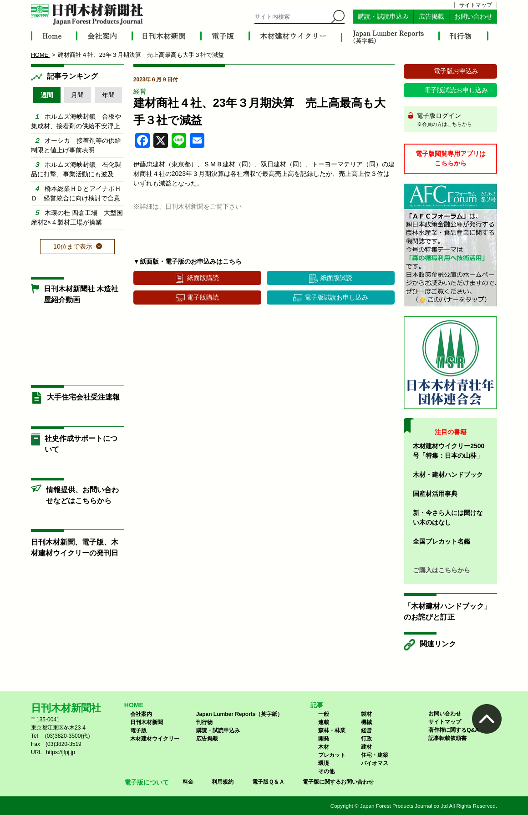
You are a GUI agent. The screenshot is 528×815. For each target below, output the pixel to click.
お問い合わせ (473, 16)
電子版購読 (203, 297)
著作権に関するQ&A (453, 730)
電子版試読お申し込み (336, 297)
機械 (366, 722)
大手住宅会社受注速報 (83, 397)
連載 (323, 722)
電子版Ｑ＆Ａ (268, 782)
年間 (108, 95)
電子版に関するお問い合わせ (338, 782)
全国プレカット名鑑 (441, 541)
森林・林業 (331, 730)
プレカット (331, 755)
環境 (323, 763)
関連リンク (438, 644)
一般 (323, 714)
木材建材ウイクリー (154, 738)
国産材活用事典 (435, 493)
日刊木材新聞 (146, 722)
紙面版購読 (203, 277)
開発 (323, 738)
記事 (316, 705)
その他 (326, 771)
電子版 (138, 730)
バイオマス (374, 763)
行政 (366, 738)
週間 (47, 95)
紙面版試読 (336, 277)
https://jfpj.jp (60, 752)
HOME (133, 705)
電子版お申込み (456, 71)
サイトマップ (475, 5)
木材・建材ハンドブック (448, 474)
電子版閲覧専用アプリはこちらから (451, 158)
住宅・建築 (374, 755)
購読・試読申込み (383, 16)
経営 (139, 91)
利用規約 (223, 782)
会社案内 (141, 714)
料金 (188, 782)
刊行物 (204, 722)
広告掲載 (431, 16)
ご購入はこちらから (441, 570)
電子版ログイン (453, 120)
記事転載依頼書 (447, 738)
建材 (366, 747)
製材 (366, 714)
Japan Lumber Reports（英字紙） (239, 714)
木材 (323, 747)
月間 (77, 95)
